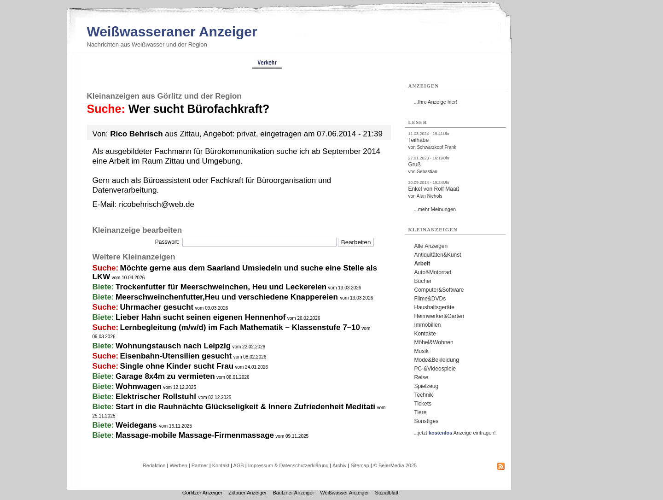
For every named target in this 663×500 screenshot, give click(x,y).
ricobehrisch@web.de (156, 204)
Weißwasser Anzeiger (344, 492)
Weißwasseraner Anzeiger (172, 31)
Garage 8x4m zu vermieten (165, 376)
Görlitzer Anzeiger (202, 492)
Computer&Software (439, 290)
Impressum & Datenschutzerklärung (288, 465)
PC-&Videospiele (435, 368)
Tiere (420, 412)
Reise (421, 377)
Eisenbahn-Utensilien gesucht (176, 356)
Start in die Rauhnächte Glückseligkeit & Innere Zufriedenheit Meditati (245, 406)
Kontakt (220, 465)
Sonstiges (426, 421)
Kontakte (425, 333)
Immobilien (427, 325)
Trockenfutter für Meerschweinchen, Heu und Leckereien (221, 286)
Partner (200, 465)
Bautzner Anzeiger (293, 492)
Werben (178, 465)
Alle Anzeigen (431, 246)
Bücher (423, 281)
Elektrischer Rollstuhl (157, 396)
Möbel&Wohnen (434, 342)
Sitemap (359, 465)
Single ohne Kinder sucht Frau (177, 366)
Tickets (423, 403)
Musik (421, 351)
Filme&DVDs (430, 298)
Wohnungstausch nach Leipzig (173, 345)
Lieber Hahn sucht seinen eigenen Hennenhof (200, 317)
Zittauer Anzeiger (247, 492)
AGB (238, 465)
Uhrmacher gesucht (157, 307)
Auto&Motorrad (433, 272)
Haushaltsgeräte (434, 307)
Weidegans (137, 425)
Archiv (339, 465)
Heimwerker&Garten (439, 316)
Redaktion (154, 465)
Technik (423, 395)
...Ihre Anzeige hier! (436, 102)
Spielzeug (426, 386)
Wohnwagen (139, 386)
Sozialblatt (387, 492)
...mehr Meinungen (435, 209)
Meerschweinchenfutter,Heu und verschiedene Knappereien (228, 297)
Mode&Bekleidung (436, 360)
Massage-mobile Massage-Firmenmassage (195, 435)
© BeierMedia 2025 (395, 465)
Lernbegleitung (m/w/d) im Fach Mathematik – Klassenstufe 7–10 (240, 327)
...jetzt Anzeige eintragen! (455, 432)
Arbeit (422, 263)
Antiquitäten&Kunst (437, 255)
